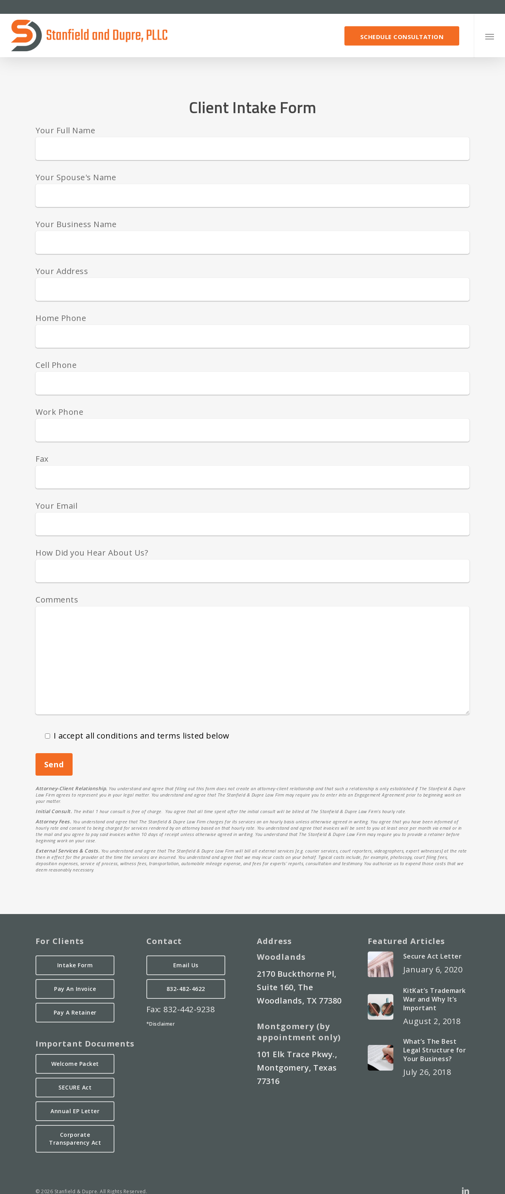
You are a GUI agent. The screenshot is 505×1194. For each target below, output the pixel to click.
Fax (42, 458)
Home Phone (61, 318)
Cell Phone (56, 365)
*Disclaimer (160, 1023)
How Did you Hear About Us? (92, 552)
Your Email (56, 505)
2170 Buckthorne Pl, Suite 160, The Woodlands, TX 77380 (299, 987)
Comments (57, 599)
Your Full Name (65, 130)
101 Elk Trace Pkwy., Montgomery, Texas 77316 (297, 1067)
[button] (489, 36)
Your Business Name (76, 224)
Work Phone (59, 412)
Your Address (62, 271)
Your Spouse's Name (76, 177)
